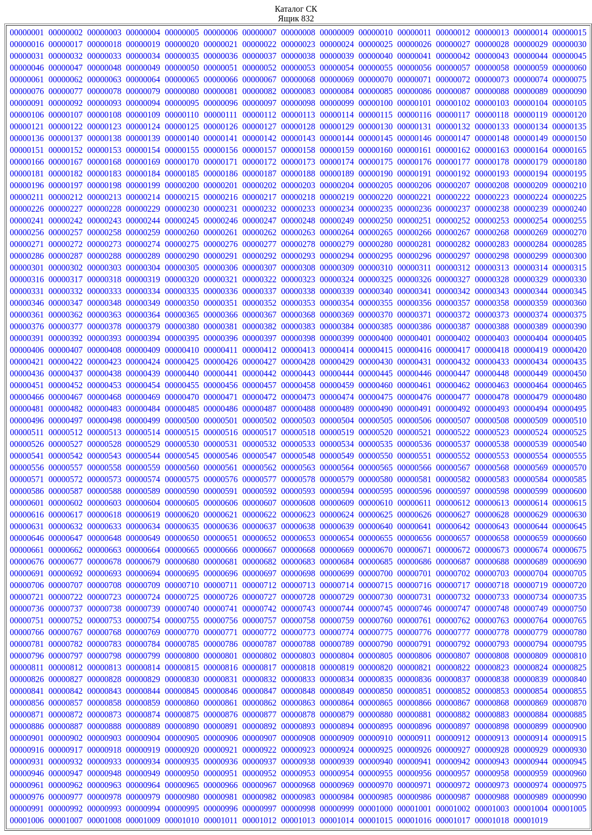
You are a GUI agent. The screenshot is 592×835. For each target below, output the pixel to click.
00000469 (143, 396)
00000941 (415, 761)
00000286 (27, 255)
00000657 (453, 538)
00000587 (66, 491)
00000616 (27, 514)
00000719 (530, 585)
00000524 (530, 432)
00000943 (492, 761)
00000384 (337, 326)
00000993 (104, 808)
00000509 (530, 420)
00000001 (27, 32)
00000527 (66, 444)
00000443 (298, 373)
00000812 (66, 667)
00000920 (182, 749)
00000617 (66, 514)
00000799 (143, 655)
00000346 (27, 302)
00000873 (104, 714)
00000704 (530, 573)
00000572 (66, 479)
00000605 (182, 502)
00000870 (569, 702)
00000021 (221, 44)
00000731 (415, 596)
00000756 (221, 620)
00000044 (530, 55)
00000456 (221, 385)
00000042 (453, 55)
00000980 (182, 796)
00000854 (530, 690)
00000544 (143, 455)
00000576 (221, 479)
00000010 (376, 32)
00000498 (104, 420)
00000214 (143, 197)
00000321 (221, 279)
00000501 (221, 420)
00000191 (415, 173)
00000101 (415, 102)
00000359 (530, 302)
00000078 (104, 91)
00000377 (66, 326)
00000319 (143, 279)
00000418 (492, 349)
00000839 (530, 679)
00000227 (66, 208)
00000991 (27, 808)
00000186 (221, 173)
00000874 (143, 714)
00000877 (259, 714)
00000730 (376, 596)
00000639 (337, 526)
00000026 (415, 44)
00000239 (530, 208)
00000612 (453, 502)
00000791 (415, 643)
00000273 (104, 244)
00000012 (453, 32)
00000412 (259, 349)
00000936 (221, 761)
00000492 (453, 408)
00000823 (492, 667)
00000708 (104, 585)
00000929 (530, 749)
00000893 (298, 726)
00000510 (569, 420)
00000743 (298, 608)
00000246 (221, 220)
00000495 (569, 408)
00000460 (376, 385)
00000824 (530, 667)
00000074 (530, 79)
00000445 (376, 373)
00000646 (27, 538)
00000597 (453, 491)
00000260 (182, 232)
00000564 (337, 467)
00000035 (182, 55)
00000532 (259, 444)
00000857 (66, 702)
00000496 (27, 420)
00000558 (104, 467)
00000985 (376, 796)
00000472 (259, 396)
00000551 (415, 455)
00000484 (143, 408)
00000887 (66, 726)
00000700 (376, 573)
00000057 (453, 67)
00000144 (337, 138)
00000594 (337, 491)
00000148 (492, 138)
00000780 (569, 632)
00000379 (143, 326)
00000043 (492, 55)
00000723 (104, 596)
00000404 (530, 338)
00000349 (143, 302)
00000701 (415, 573)
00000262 (259, 232)
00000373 (492, 314)
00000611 (414, 502)
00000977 (66, 796)
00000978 (104, 796)
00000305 (182, 267)
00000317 (66, 279)
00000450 (569, 373)
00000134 (530, 126)
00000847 (259, 690)
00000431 (415, 361)
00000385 (376, 326)
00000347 (66, 302)
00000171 (221, 161)
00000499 (143, 420)
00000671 (415, 549)
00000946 (27, 773)
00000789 (337, 643)
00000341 (415, 291)
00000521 (415, 432)
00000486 (221, 408)
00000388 (492, 326)
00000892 (259, 726)
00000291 (221, 255)
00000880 (376, 714)
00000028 (492, 44)
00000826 (27, 679)
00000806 (415, 655)
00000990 (569, 796)
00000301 (27, 267)
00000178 (492, 161)
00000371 (415, 314)
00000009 (337, 32)
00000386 (415, 326)
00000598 (492, 491)
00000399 (337, 338)
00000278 (298, 244)
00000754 (143, 620)
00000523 (492, 432)
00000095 (182, 102)
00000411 (220, 349)
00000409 (143, 349)
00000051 (221, 67)
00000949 (143, 773)
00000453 (104, 385)
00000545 (182, 455)
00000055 (376, 67)
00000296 (415, 255)
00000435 (569, 361)
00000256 (27, 232)
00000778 (492, 632)
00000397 (259, 338)
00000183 (104, 173)
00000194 (530, 173)
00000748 (492, 608)
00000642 (453, 526)
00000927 (453, 749)
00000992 (66, 808)
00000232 (259, 208)
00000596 (415, 491)
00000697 (259, 573)
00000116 (414, 114)
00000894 (337, 726)
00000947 (66, 773)
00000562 (259, 467)
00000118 (492, 114)
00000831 (221, 679)
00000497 (66, 420)
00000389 (530, 326)
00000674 (530, 549)
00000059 (530, 67)
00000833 (298, 679)
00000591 (221, 491)
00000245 (182, 220)
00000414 (337, 349)
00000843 (104, 690)
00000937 (259, 761)
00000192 (453, 173)
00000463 (492, 385)
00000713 (298, 585)
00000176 (415, 161)
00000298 (492, 255)
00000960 (569, 773)
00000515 (182, 432)
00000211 (27, 197)
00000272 (66, 244)
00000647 (66, 538)
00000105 (569, 102)
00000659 (530, 538)
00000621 (221, 514)
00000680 (182, 561)
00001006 (27, 820)
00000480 (569, 396)
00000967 (259, 785)
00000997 (259, 808)
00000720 (569, 585)
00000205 (376, 185)
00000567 (453, 467)
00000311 (414, 267)
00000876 (221, 714)
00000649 (143, 538)
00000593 (298, 491)
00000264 (337, 232)
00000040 (376, 55)
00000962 (66, 785)
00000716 (415, 585)
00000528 (104, 444)
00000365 (182, 314)
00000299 (530, 255)
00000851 (415, 690)
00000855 (569, 690)
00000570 (569, 467)
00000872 (66, 714)
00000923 (298, 749)
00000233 (298, 208)
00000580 (376, 479)
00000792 (453, 643)
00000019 (143, 44)
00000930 (569, 749)
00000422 (66, 361)
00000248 (298, 220)
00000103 (492, 102)
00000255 (569, 220)
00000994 (143, 808)
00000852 (453, 690)
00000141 (221, 138)
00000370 (376, 314)
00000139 (143, 138)
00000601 (27, 502)
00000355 (376, 302)
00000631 (27, 526)
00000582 (453, 479)
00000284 (530, 244)
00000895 (376, 726)
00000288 (104, 255)
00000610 (376, 502)
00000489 (337, 408)
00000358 (492, 302)
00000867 (453, 702)
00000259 (143, 232)
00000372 (453, 314)
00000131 (415, 126)
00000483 (104, 408)
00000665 (182, 549)
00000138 (104, 138)
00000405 (569, 338)
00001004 (530, 808)
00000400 (376, 338)
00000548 (298, 455)
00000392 (66, 338)
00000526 (27, 444)
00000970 (376, 785)
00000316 (27, 279)
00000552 (453, 455)
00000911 (414, 738)
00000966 (221, 785)
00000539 (530, 444)
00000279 (337, 244)
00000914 (530, 738)
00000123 (104, 126)
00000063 (104, 79)
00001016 (415, 820)
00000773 (298, 632)
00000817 (259, 667)
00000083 (298, 91)
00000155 (182, 149)
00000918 (104, 749)
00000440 (182, 373)
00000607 (259, 502)
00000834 (337, 679)
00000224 (530, 197)
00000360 (569, 302)
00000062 (66, 79)
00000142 (259, 138)
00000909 (337, 738)
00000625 (376, 514)
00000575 (182, 479)
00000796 (27, 655)
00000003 (104, 32)
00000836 (415, 679)
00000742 (259, 608)
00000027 (453, 44)
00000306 (221, 267)
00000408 (104, 349)
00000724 (143, 596)
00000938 (298, 761)
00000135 (569, 126)
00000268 (492, 232)
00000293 (298, 255)
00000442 (259, 373)
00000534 (337, 444)
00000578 (298, 479)
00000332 (66, 291)
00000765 (569, 620)
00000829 (143, 679)
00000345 (569, 291)
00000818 (298, 667)
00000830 (182, 679)
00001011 (220, 820)
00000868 (492, 702)
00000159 (337, 149)
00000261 (221, 232)
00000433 (492, 361)
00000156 (221, 149)
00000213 (104, 197)
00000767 (66, 632)
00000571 (27, 479)
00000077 (66, 91)
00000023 (298, 44)
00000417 (453, 349)
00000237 (453, 208)
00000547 (259, 455)
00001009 (143, 820)
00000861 (221, 702)
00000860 (182, 702)
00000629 (530, 514)
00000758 (298, 620)
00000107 (66, 114)
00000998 (298, 808)
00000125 (182, 126)
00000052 (259, 67)
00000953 (298, 773)
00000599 (530, 491)
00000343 (492, 291)
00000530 (182, 444)
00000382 (259, 326)
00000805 (376, 655)
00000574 (143, 479)
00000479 (530, 396)
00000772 (259, 632)
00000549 (337, 455)
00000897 (453, 726)
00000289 (143, 255)
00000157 (259, 149)
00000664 (143, 549)
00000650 (182, 538)
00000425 (182, 361)
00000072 (453, 79)
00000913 (492, 738)
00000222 (453, 197)
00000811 (27, 667)
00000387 (453, 326)
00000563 (298, 467)
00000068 (298, 79)
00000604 (143, 502)
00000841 (27, 690)
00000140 (182, 138)
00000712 (259, 585)
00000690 (569, 561)
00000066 (221, 79)
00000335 (182, 291)
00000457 (259, 385)
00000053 (298, 67)
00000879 (337, 714)
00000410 (182, 349)
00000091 (27, 102)
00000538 (492, 444)
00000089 (530, 91)
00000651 (221, 538)
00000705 (569, 573)
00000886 (27, 726)
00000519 (337, 432)
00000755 (182, 620)
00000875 (182, 714)
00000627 (453, 514)
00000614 (530, 502)
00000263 (298, 232)
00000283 (492, 244)
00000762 (453, 620)
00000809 (530, 655)
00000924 (337, 749)
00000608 (298, 502)
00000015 (569, 32)
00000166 (27, 161)
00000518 (298, 432)
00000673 (492, 549)
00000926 (415, 749)
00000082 (259, 91)
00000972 (453, 785)
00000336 (221, 291)
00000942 (453, 761)
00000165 (569, 149)
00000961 (27, 785)
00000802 (259, 655)
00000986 (415, 796)
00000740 (182, 608)
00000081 (221, 91)
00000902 (66, 738)
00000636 (221, 526)
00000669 (337, 549)
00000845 (182, 690)
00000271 (27, 244)
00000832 (259, 679)
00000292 (259, 255)
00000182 (66, 173)
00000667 (259, 549)
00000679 (143, 561)
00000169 (143, 161)
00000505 (376, 420)
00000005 (182, 32)
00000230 (182, 208)
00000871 (27, 714)
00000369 (337, 314)
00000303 (104, 267)
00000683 (298, 561)
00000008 (298, 32)
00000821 (415, 667)
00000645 (569, 526)
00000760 (376, 620)
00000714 (337, 585)
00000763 (492, 620)
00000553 (492, 455)
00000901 (27, 738)
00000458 (298, 385)
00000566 (415, 467)
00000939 (337, 761)
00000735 (569, 596)
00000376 (27, 326)
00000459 (337, 385)
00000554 (530, 455)
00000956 (415, 773)
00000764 (530, 620)
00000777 (453, 632)
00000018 (104, 44)
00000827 (66, 679)
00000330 (569, 279)
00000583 (492, 479)
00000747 (453, 608)
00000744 (337, 608)
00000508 (492, 420)
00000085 (376, 91)
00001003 (492, 808)
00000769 (143, 632)
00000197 (66, 185)
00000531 (221, 444)
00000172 (259, 161)
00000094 (143, 102)
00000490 (376, 408)
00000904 (143, 738)
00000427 (259, 361)
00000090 (569, 91)
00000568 (492, 467)
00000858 (104, 702)
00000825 (569, 667)
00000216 (221, 197)
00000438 (104, 373)
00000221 (415, 197)
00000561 (221, 467)
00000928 (492, 749)
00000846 (221, 690)
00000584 (530, 479)
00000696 (221, 573)
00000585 (569, 479)
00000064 (143, 79)
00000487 (259, 408)
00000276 (221, 244)
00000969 (337, 785)
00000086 (415, 91)
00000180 (569, 161)
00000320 (182, 279)
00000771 (221, 632)
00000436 (27, 373)
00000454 (143, 385)
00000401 (415, 338)
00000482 (66, 408)
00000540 (569, 444)
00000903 (104, 738)
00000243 (104, 220)
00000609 (337, 502)
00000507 (453, 420)
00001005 (569, 808)
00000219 (337, 197)
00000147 (453, 138)
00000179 (530, 161)
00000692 (66, 573)
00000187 (259, 173)
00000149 (530, 138)
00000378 (104, 326)
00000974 (530, 785)
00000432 (453, 361)
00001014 (337, 820)
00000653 (298, 538)
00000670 (376, 549)
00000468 (104, 396)
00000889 (143, 726)
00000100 (376, 102)
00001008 (104, 820)
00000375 (569, 314)
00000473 (298, 396)
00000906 (221, 738)
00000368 (298, 314)
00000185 (182, 173)
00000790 (376, 643)
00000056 (415, 67)
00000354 (337, 302)
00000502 (259, 420)
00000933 (104, 761)
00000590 (182, 491)
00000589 (143, 491)
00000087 (453, 91)
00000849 (337, 690)
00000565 (376, 467)
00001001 (415, 808)
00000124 (143, 126)
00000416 (415, 349)
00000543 (104, 455)
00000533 (298, 444)
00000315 (569, 267)
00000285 (569, 244)
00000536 (415, 444)
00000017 (66, 44)
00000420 (569, 349)
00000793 (492, 643)
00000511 (27, 432)
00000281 (415, 244)
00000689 (530, 561)
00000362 (66, 314)
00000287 (66, 255)
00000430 (376, 361)
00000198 (104, 185)
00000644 (530, 526)
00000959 (530, 773)
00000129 (337, 126)
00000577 (259, 479)
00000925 (376, 749)
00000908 (298, 738)
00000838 (492, 679)
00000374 (530, 314)
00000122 (66, 126)
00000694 (143, 573)
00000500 (182, 420)
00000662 (66, 549)
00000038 (298, 55)
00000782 (66, 643)
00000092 (66, 102)
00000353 (298, 302)
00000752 (66, 620)
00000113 (298, 114)
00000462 (453, 385)
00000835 (376, 679)
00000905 (182, 738)
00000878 (298, 714)
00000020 (182, 44)
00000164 (530, 149)
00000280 (376, 244)
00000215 (182, 197)
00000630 (569, 514)
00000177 (453, 161)
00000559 (143, 467)
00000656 (415, 538)
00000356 (415, 302)
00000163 (492, 149)
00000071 (415, 79)
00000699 (337, 573)
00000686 (415, 561)
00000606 (221, 502)
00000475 (376, 396)
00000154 (143, 149)
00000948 (104, 773)
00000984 (337, 796)
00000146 (415, 138)
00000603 (104, 502)
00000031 (27, 55)
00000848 (298, 690)
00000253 (492, 220)
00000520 (376, 432)
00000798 (104, 655)
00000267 (453, 232)
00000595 (376, 491)
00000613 (492, 502)
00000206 (415, 185)
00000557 (66, 467)
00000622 (259, 514)
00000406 (27, 349)
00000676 (27, 561)
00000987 (453, 796)
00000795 (569, 643)
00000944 (530, 761)
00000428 (298, 361)
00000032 (66, 55)
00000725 (182, 596)
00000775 (376, 632)
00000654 (337, 538)
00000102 (453, 102)
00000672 (453, 549)
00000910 (376, 738)
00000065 (182, 79)
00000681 (221, 561)
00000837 (453, 679)
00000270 (569, 232)
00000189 (337, 173)
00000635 (182, 526)
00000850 (376, 690)
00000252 (453, 220)
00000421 (27, 361)
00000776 (415, 632)
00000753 (104, 620)
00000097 (259, 102)
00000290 (182, 255)
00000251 (415, 220)
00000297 (453, 255)
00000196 (27, 185)
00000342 (453, 291)
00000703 (492, 573)
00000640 (376, 526)
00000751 (27, 620)
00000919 (143, 749)
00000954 (337, 773)
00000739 (143, 608)
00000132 (453, 126)
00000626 (415, 514)
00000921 (221, 749)
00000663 (104, 549)
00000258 (104, 232)
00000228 (104, 208)
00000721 (27, 596)
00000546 (221, 455)
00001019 (530, 820)
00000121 (27, 126)
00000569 (530, 467)
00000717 (453, 585)
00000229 (143, 208)
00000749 (530, 608)
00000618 (104, 514)
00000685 (376, 561)
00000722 (66, 596)
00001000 (376, 808)
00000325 (376, 279)
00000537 (453, 444)
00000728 (298, 596)
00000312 (453, 267)
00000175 (376, 161)
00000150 (569, 138)
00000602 (66, 502)
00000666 (221, 549)
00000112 (259, 114)
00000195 (569, 173)
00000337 (259, 291)
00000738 (104, 608)
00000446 (415, 373)
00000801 (221, 655)
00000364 (143, 314)
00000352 (259, 302)
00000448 (492, 373)
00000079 (143, 91)
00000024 (337, 44)
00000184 (143, 173)
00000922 (259, 749)
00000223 (492, 197)
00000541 (27, 455)
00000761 (415, 620)
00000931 (27, 761)
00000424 (143, 361)
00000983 (298, 796)
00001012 (259, 820)
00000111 (221, 114)
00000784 (143, 643)
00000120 (569, 114)
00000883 (492, 714)
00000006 (221, 32)
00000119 (530, 114)
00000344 (530, 291)
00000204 (337, 185)
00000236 (415, 208)
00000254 (530, 220)
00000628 (492, 514)
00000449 (530, 373)
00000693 (104, 573)
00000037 (259, 55)
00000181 (27, 173)
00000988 (492, 796)
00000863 (298, 702)
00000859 (143, 702)
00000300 (569, 255)
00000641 (415, 526)
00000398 (298, 338)
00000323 (298, 279)
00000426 (221, 361)
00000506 (415, 420)
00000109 (143, 114)
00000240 (569, 208)
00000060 (569, 67)
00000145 (376, 138)
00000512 (66, 432)
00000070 (376, 79)
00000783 (104, 643)
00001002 (453, 808)
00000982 (259, 796)
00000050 (182, 67)
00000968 (298, 785)
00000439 (143, 373)
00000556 (27, 467)
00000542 (66, 455)
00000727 (259, 596)
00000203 (298, 185)
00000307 (259, 267)
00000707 (66, 585)
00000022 (259, 44)
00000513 (104, 432)
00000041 (415, 55)
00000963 (104, 785)
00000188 (298, 173)
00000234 (337, 208)
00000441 (221, 373)
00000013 (492, 32)
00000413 (298, 349)
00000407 (66, 349)
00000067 (259, 79)
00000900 (569, 726)
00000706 (27, 585)
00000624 (337, 514)
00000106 (27, 114)
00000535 (376, 444)
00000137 (66, 138)
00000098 (298, 102)
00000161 (415, 149)
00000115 (375, 114)
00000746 (415, 608)
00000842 (66, 690)
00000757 (259, 620)
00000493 (492, 408)
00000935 (182, 761)
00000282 (453, 244)
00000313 (492, 267)
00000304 (143, 267)
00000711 (220, 585)
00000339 (337, 291)
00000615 (569, 502)
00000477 (453, 396)
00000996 (221, 808)
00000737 (66, 608)
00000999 (337, 808)
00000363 (104, 314)
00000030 (569, 44)
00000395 (182, 338)
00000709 (143, 585)
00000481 (27, 408)
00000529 (143, 444)
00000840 (569, 679)
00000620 (182, 514)
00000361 (27, 314)
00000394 (143, 338)
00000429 (337, 361)
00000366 (221, 314)
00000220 (376, 197)
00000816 (221, 667)
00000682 (259, 561)
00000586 (27, 491)
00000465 (569, 385)
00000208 (492, 185)
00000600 (569, 491)
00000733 (492, 596)
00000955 (376, 773)
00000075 (569, 79)
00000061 (27, 79)
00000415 (376, 349)
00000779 (530, 632)
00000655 (376, 538)
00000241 (27, 220)
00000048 (104, 67)
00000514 (143, 432)
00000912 (453, 738)
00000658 (492, 538)
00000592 (259, 491)
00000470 (182, 396)
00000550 (376, 455)
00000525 (569, 432)
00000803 (298, 655)
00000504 (337, 420)
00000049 (143, 67)
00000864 (337, 702)
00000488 (298, 408)
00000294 (337, 255)
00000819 (337, 667)
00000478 (492, 396)
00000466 (27, 396)
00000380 (182, 326)
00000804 (337, 655)
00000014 (530, 32)
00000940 (376, 761)
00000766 (27, 632)
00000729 (337, 596)
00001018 (492, 820)
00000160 (376, 149)
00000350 (182, 302)
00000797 (66, 655)
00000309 (337, 267)
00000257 (66, 232)
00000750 (569, 608)
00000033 (104, 55)
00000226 (27, 208)
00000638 (298, 526)
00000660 (569, 538)
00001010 (182, 820)
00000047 (66, 67)
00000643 (492, 526)
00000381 (221, 326)
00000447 (453, 373)
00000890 (182, 726)
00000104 (530, 102)
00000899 (530, 726)
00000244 (143, 220)
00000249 (337, 220)
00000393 (104, 338)
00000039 (337, 55)
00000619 (143, 514)
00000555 (569, 455)
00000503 (298, 420)
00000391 (27, 338)
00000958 (492, 773)
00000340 (376, 291)
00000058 (492, 67)
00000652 (259, 538)
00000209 (530, 185)
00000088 (492, 91)
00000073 (492, 79)
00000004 (143, 32)
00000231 (221, 208)
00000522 (453, 432)
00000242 (66, 220)
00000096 (221, 102)
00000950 (182, 773)
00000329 (530, 279)
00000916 (27, 749)
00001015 (376, 820)
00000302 (66, 267)
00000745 (376, 608)
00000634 (143, 526)
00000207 (453, 185)
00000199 (143, 185)
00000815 (182, 667)
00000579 (337, 479)
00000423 (104, 361)
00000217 (259, 197)
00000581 (415, 479)
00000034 (143, 55)
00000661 (27, 549)
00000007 (259, 32)
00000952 (259, 773)
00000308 (298, 267)
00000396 (221, 338)
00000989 (530, 796)
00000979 (143, 796)
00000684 (337, 561)
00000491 (415, 408)
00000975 (569, 785)
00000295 (376, 255)
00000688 (492, 561)
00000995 (182, 808)
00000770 (182, 632)
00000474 (337, 396)
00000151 (27, 149)
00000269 (530, 232)
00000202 (259, 185)
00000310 (376, 267)
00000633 (104, 526)
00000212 (66, 197)
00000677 (66, 561)
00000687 (453, 561)
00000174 (337, 161)
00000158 (298, 149)
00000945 (569, 761)
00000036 (221, 55)
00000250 (376, 220)
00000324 (337, 279)
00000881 (415, 714)
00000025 (376, 44)
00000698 (298, 573)
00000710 (182, 585)
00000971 (415, 785)
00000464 (530, 385)
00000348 (104, 302)
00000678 (104, 561)
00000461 (415, 385)
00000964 (143, 785)
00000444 (337, 373)
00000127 (259, 126)
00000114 (337, 114)
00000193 (492, 173)
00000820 (376, 667)
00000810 (569, 655)
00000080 (182, 91)
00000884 (530, 714)
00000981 (221, 796)
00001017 (453, 820)
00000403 (492, 338)
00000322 (259, 279)
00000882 (453, 714)
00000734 (530, 596)
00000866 (415, 702)
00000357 (453, 302)
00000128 (298, 126)
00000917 (66, 749)
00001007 (66, 820)
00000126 (221, 126)
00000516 (221, 432)
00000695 (182, 573)
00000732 (453, 596)
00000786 (221, 643)
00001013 (298, 820)
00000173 (298, 161)
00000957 (453, 773)
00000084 (337, 91)
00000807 (453, 655)
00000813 (104, 667)
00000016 (27, 44)
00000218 (298, 197)
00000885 (569, 714)
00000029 (530, 44)
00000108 (104, 114)
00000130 (376, 126)
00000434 (530, 361)
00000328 (492, 279)
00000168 (104, 161)
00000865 (376, 702)
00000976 (27, 796)
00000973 (492, 785)
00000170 (182, 161)
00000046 (27, 67)
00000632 (66, 526)
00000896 (415, 726)
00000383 (298, 326)
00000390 (569, 326)
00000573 (104, 479)
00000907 (259, 738)
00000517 (259, 432)
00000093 (104, 102)
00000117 (453, 114)
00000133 (492, 126)
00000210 (569, 185)
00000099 (337, 102)
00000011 (414, 32)
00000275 (182, 244)
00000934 (143, 761)
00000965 (182, 785)
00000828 (104, 679)
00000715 (376, 585)
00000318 (104, 279)
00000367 (259, 314)
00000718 (492, 585)
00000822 (453, 667)
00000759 (337, 620)
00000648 (104, 538)
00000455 (182, 385)
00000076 (27, 91)
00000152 (66, 149)
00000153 (104, 149)
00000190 (376, 173)
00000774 (337, 632)
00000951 (221, 773)
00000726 (221, 596)
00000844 (143, 690)
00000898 (492, 726)
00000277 (259, 244)
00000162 (453, 149)
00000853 (492, 690)
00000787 (259, 643)
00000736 (27, 608)
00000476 (415, 396)
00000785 (182, 643)
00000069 (337, 79)
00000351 (221, 302)
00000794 (530, 643)
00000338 (298, 291)
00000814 (143, 667)
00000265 (376, 232)
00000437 (66, 373)
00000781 (27, 643)
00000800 (182, 655)
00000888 (104, 726)
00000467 (66, 396)
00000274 (143, 244)
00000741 (221, 608)
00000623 (298, 514)
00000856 (27, 702)
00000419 (530, 349)
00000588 (104, 491)
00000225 (569, 197)
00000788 (298, 643)
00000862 (259, 702)
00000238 (492, 208)
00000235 (376, 208)
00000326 (415, 279)
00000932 (66, 761)
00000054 (337, 67)
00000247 (259, 220)
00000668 (298, 549)
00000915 (569, 738)
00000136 (27, 138)
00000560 (182, 467)
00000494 (530, 408)
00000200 (182, 185)
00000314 (530, 267)
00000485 (182, 408)
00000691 (27, 573)
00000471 (221, 396)
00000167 (66, 161)
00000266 (415, 232)
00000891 (221, 726)
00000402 (453, 338)
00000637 (259, 526)
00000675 (569, 549)
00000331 (27, 291)
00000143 (298, 138)
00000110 (182, 114)
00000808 (492, 655)
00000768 (104, 632)
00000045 (569, 55)
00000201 (221, 185)
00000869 (530, 702)
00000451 (27, 385)
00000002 (66, 32)
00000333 (104, 291)
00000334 (143, 291)
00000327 (453, 279)
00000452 (66, 385)
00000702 (453, 573)
